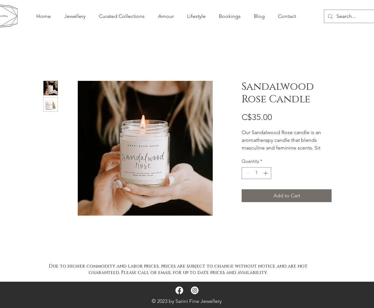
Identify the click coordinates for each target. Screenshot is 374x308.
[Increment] (266, 173)
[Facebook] (179, 290)
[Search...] (353, 16)
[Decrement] (247, 173)
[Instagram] (195, 290)
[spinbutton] (256, 173)
